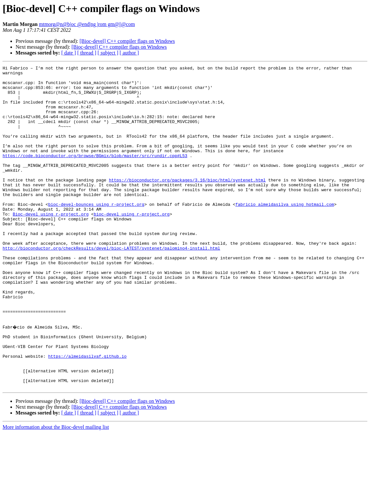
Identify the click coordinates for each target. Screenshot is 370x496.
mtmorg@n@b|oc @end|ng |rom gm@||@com (87, 24)
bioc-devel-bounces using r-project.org (96, 232)
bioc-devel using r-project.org (132, 244)
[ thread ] (86, 53)
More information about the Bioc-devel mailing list (56, 490)
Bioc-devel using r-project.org (51, 244)
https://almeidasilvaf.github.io (87, 413)
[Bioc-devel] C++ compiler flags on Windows (127, 41)
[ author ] (129, 53)
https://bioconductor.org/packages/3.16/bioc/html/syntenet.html (187, 203)
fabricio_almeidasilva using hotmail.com (284, 232)
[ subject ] (108, 53)
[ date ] (68, 53)
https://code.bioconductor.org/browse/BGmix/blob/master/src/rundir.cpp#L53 (95, 174)
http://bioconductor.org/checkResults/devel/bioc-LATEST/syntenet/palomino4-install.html (111, 285)
